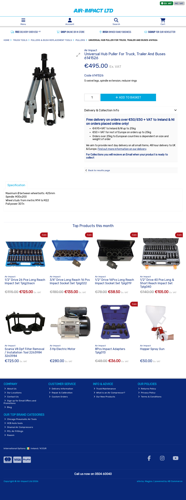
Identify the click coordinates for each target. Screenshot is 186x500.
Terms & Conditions (149, 396)
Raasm (9, 435)
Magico (148, 481)
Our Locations (13, 392)
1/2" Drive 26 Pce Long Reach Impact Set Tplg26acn (25, 281)
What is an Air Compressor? (109, 392)
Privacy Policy (146, 392)
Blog (8, 407)
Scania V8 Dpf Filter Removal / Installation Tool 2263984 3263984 (24, 352)
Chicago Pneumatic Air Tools (20, 419)
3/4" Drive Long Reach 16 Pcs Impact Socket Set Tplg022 (70, 281)
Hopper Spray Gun (152, 349)
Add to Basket (128, 97)
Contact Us (11, 396)
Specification (16, 185)
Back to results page (99, 170)
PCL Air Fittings (13, 431)
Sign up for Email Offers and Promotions (20, 401)
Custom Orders (58, 396)
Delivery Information (61, 388)
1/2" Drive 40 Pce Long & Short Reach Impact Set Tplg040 (157, 283)
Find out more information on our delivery (122, 149)
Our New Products (104, 396)
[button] (78, 55)
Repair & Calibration (60, 392)
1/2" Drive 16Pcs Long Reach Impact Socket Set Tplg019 (114, 281)
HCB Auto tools (13, 423)
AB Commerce (174, 481)
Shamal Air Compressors (18, 427)
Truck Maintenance (105, 388)
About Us (10, 388)
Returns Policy (147, 388)
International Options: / (25, 448)
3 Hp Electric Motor (62, 349)
